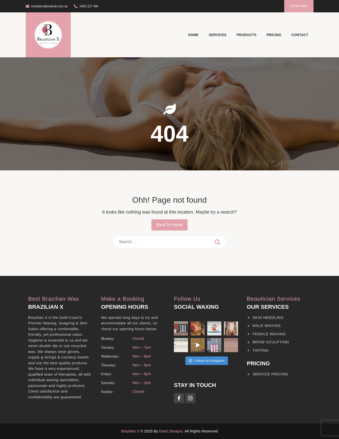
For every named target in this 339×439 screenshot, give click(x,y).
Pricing (274, 35)
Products (246, 35)
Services (218, 35)
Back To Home (170, 225)
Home (193, 35)
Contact (299, 35)
